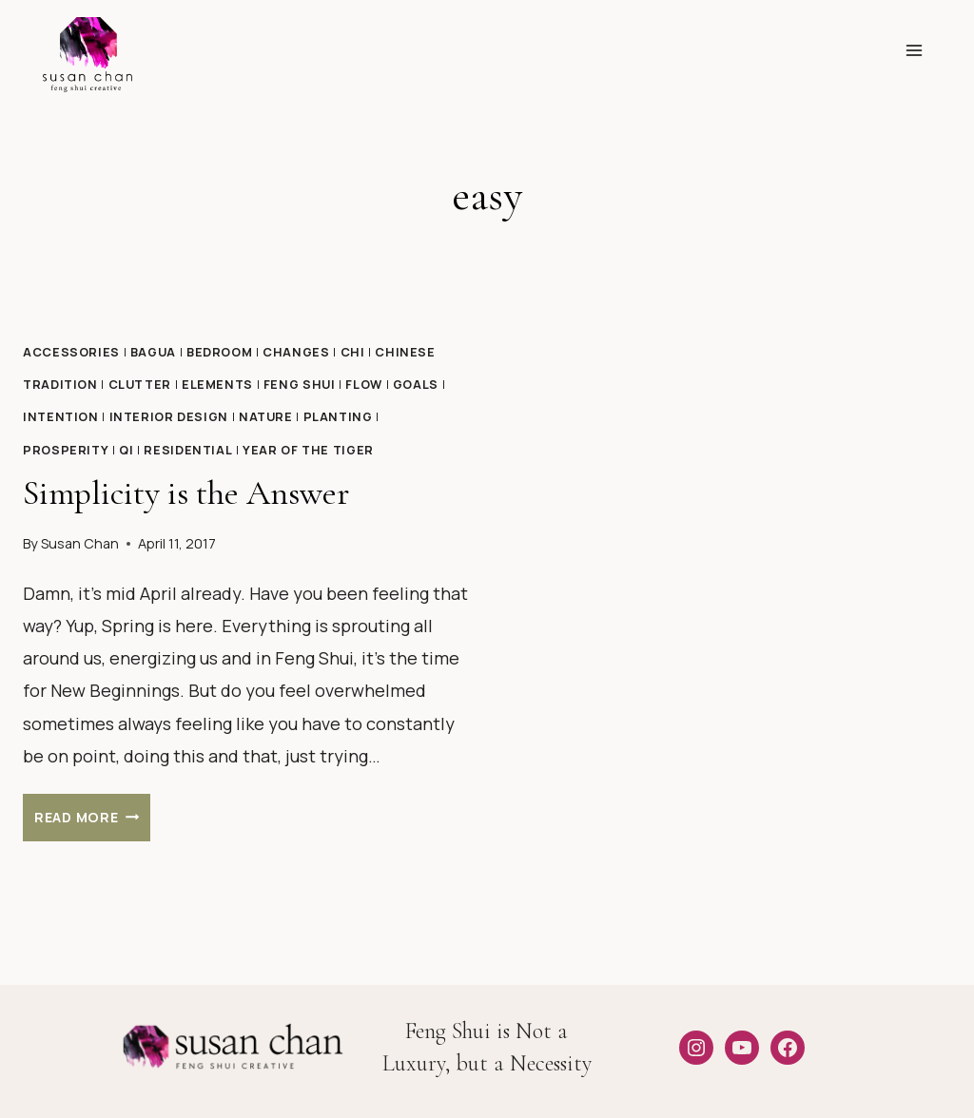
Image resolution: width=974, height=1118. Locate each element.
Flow (363, 384)
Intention (61, 417)
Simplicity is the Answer (186, 492)
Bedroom (219, 352)
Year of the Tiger (308, 450)
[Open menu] (913, 50)
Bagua (153, 352)
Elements (217, 384)
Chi (353, 352)
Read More (92, 820)
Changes (296, 352)
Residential (188, 450)
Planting (338, 417)
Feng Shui (299, 384)
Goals (415, 384)
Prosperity (65, 450)
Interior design (168, 417)
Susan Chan (80, 543)
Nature (266, 417)
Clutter (139, 384)
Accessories (71, 352)
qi (126, 450)
